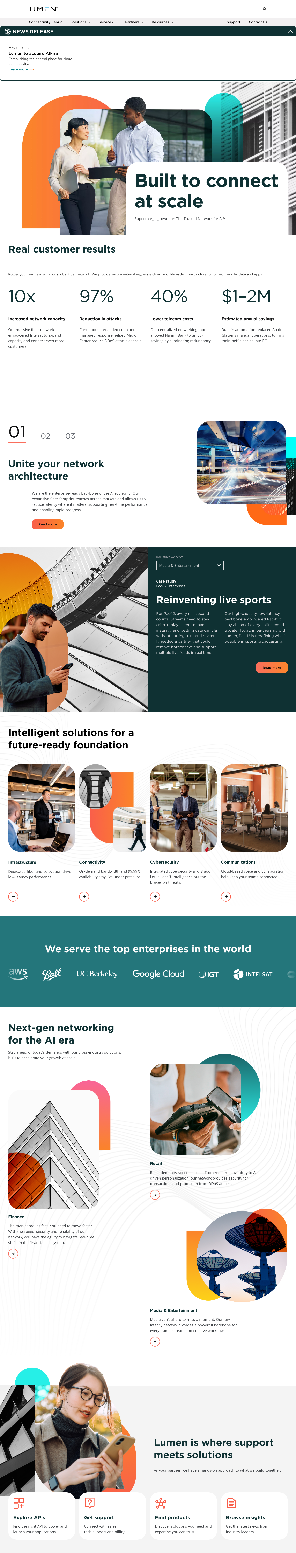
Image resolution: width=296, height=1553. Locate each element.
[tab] (17, 434)
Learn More (155, 1197)
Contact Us (258, 24)
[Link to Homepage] (41, 10)
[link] (41, 349)
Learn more (18, 71)
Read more (47, 526)
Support (233, 24)
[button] (264, 10)
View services (13, 898)
